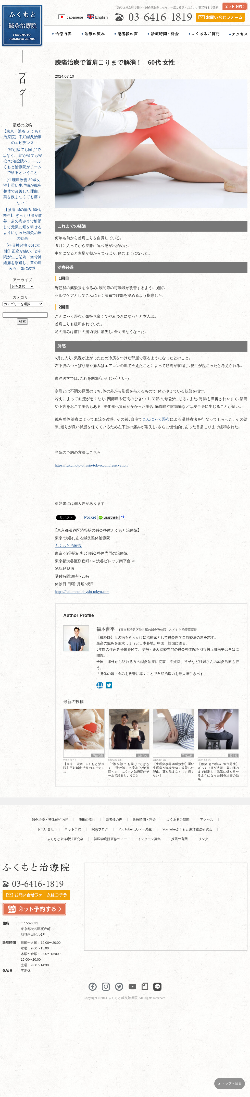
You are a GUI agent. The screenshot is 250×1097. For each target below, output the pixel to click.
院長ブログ (100, 829)
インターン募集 (149, 839)
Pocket (90, 517)
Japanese (70, 17)
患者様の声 (114, 819)
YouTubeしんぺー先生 (135, 829)
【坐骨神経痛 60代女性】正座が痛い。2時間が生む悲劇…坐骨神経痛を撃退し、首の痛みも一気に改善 (22, 256)
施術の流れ (87, 819)
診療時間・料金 (144, 819)
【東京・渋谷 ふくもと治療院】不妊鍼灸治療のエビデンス (22, 137)
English (97, 17)
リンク (203, 839)
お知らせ (143, 755)
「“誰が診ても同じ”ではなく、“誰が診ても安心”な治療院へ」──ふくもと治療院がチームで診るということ (22, 161)
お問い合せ (46, 829)
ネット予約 (73, 829)
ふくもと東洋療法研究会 (65, 839)
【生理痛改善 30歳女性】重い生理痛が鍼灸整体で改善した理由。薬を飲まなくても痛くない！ (22, 191)
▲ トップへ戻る (230, 1083)
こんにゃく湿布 (156, 419)
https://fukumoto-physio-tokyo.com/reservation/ (92, 465)
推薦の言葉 (179, 839)
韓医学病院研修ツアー (110, 839)
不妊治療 (98, 755)
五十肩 (233, 755)
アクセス (206, 819)
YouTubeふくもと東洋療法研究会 (187, 829)
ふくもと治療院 (68, 546)
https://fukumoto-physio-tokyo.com (82, 592)
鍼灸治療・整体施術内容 (50, 819)
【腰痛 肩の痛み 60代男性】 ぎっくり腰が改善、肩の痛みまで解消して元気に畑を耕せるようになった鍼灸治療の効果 (218, 771)
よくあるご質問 (178, 819)
